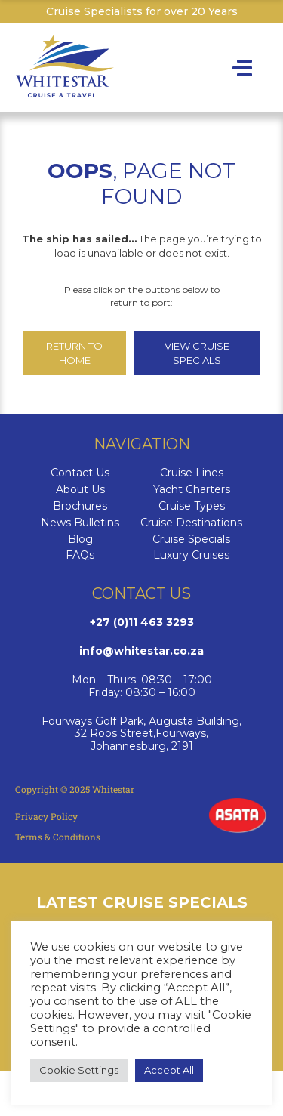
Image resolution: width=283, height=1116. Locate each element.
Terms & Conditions (57, 836)
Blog (80, 539)
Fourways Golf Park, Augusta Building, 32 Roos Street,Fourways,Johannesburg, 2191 (141, 734)
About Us (80, 489)
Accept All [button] (169, 1070)
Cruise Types (191, 506)
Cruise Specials (191, 539)
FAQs (80, 555)
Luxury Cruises (191, 555)
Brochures (80, 506)
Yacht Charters (191, 489)
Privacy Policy (46, 816)
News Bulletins (80, 522)
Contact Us (80, 473)
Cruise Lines (191, 473)
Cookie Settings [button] (78, 1070)
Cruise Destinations (191, 522)
